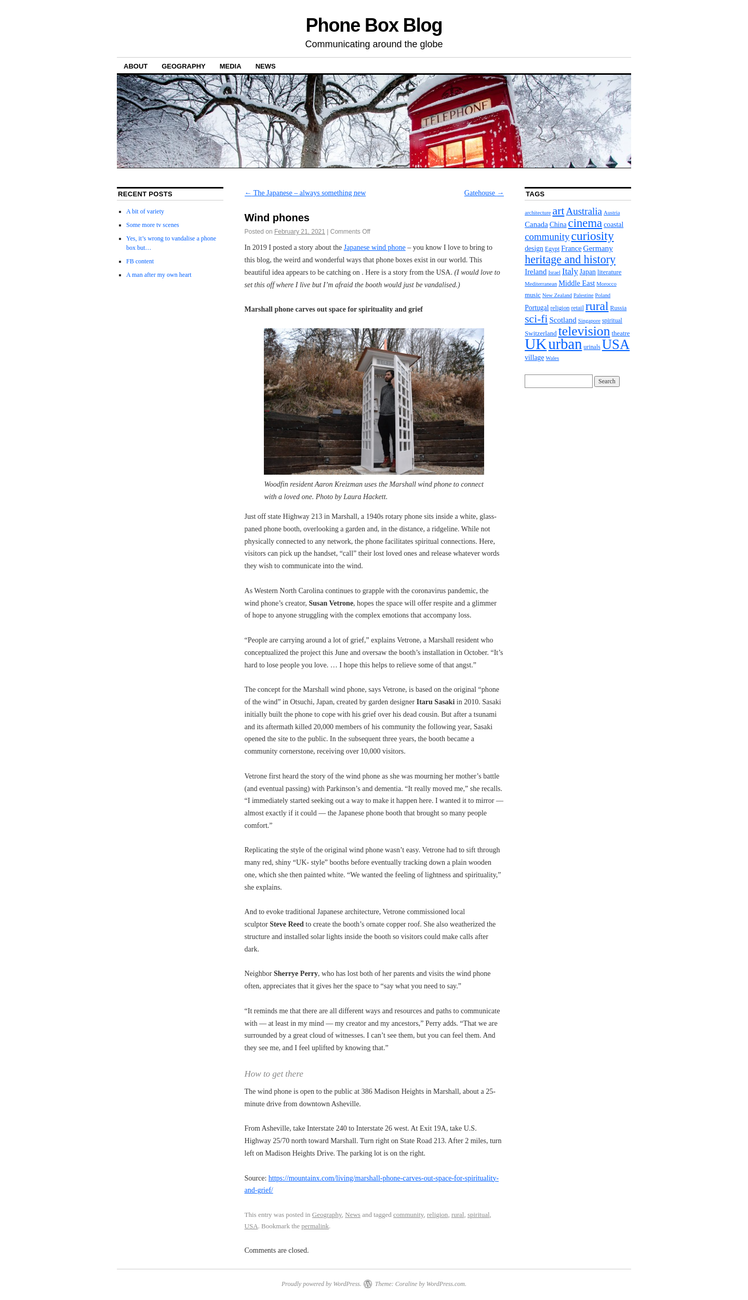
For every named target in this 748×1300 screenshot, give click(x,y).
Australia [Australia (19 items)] (584, 211)
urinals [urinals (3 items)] (591, 347)
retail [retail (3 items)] (577, 308)
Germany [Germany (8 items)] (598, 248)
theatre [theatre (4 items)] (621, 333)
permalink (315, 1226)
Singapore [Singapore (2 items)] (589, 321)
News (266, 66)
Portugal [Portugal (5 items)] (537, 308)
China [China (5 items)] (558, 225)
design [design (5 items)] (534, 248)
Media (231, 66)
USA (251, 1226)
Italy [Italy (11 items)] (570, 271)
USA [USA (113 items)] (616, 344)
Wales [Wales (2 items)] (552, 358)
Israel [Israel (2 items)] (554, 272)
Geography (184, 66)
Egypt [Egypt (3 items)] (552, 248)
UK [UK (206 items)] (535, 344)
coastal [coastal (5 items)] (613, 225)
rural (457, 1214)
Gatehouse (484, 193)
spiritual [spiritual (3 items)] (612, 320)
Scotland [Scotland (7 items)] (563, 320)
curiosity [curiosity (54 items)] (592, 236)
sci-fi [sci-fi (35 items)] (536, 319)
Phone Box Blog (374, 25)
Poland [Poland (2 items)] (603, 295)
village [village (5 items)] (534, 357)
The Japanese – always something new (305, 193)
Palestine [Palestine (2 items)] (583, 295)
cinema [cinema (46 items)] (585, 223)
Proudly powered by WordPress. (322, 1284)
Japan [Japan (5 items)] (588, 272)
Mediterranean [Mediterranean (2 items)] (541, 284)
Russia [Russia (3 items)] (618, 308)
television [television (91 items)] (584, 331)
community (408, 1214)
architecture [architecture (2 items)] (538, 213)
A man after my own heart (159, 274)
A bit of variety (145, 211)
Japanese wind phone (375, 247)
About (136, 66)
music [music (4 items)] (533, 295)
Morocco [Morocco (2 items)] (606, 284)
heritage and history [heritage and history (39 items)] (570, 259)
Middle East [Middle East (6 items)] (576, 283)
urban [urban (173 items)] (565, 344)
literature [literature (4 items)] (609, 272)
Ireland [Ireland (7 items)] (535, 271)
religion (437, 1214)
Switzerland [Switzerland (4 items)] (541, 333)
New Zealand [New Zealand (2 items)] (557, 295)
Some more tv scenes (152, 225)
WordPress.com (445, 1284)
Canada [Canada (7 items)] (536, 224)
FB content (140, 261)
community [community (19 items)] (547, 236)
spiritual (479, 1214)
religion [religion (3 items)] (560, 308)
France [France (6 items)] (571, 248)
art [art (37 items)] (558, 211)
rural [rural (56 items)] (597, 306)
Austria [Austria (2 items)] (612, 213)
